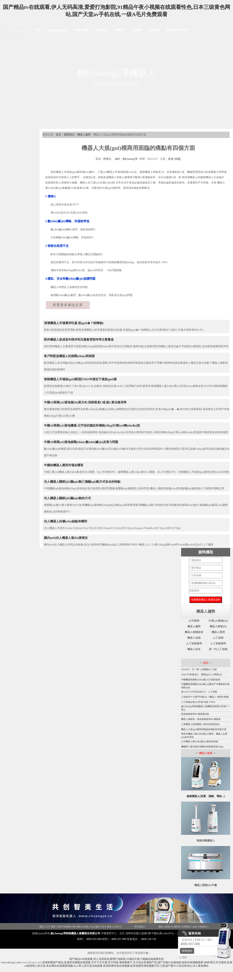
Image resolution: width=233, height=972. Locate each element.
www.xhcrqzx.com (11, 962)
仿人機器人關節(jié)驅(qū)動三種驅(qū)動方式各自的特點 (82, 481)
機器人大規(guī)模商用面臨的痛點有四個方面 (203, 729)
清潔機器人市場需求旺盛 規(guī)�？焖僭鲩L (74, 323)
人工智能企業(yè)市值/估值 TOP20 (198, 702)
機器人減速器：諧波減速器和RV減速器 (200, 719)
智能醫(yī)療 (69, 926)
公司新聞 (194, 620)
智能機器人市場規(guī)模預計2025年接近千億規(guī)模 (80, 379)
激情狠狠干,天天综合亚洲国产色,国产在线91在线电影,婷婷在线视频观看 (161, 962)
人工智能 (218, 637)
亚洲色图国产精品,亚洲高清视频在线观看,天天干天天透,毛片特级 (80, 962)
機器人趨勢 (84, 134)
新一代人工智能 (218, 649)
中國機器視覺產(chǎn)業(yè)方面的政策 (200, 679)
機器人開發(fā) (218, 626)
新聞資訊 (69, 134)
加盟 (177, 158)
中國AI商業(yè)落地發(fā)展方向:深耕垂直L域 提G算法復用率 (85, 402)
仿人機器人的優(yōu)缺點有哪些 (65, 521)
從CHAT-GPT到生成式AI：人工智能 (199, 691)
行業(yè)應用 (81, 30)
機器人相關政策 (194, 632)
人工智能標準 (218, 643)
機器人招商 (15, 926)
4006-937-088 (118, 939)
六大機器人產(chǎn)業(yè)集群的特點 (199, 741)
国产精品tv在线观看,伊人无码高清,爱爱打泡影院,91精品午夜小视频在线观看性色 (116, 959)
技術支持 (154, 30)
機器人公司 (45, 926)
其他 (170, 158)
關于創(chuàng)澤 (177, 30)
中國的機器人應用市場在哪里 (63, 465)
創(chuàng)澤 (130, 158)
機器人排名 (194, 649)
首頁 (38, 30)
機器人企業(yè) (114, 926)
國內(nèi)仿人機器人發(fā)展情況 (66, 537)
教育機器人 (140, 926)
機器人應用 (218, 632)
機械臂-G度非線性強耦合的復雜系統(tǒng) (202, 746)
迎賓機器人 (152, 926)
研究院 (137, 30)
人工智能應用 (194, 643)
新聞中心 (120, 30)
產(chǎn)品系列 (57, 30)
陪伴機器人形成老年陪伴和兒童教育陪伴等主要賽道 (79, 339)
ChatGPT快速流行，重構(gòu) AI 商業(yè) (201, 674)
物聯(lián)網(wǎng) (85, 926)
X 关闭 (182, 957)
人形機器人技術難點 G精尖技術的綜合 (200, 724)
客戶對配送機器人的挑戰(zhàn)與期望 (69, 356)
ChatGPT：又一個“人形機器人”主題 (199, 669)
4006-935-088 (93, 939)
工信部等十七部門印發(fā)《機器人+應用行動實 (205, 697)
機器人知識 (194, 637)
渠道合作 (102, 30)
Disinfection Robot (30, 926)
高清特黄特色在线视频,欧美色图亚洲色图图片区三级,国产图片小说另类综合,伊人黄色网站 (156, 965)
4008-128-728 (148, 939)
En (200, 30)
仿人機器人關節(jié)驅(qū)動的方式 (67, 498)
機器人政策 (128, 926)
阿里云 (107, 158)
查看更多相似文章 (68, 305)
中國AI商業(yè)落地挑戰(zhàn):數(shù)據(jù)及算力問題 (81, 442)
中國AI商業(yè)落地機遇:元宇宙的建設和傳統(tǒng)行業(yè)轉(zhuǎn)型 (92, 425)
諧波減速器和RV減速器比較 (195, 714)
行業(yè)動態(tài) (218, 620)
